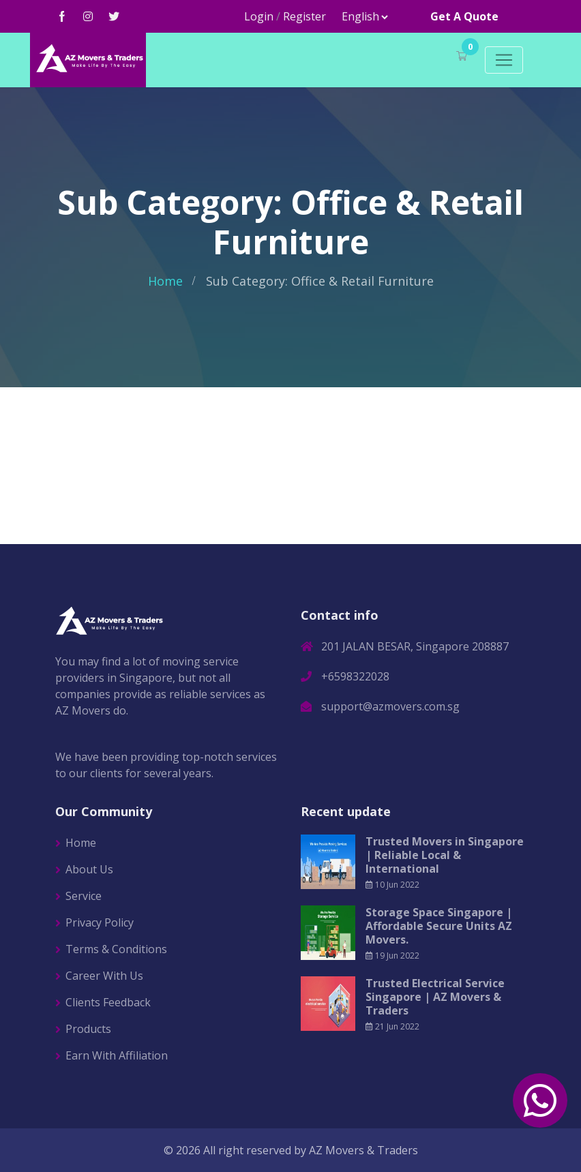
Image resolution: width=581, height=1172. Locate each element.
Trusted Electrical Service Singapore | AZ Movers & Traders (435, 997)
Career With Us (104, 975)
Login (258, 16)
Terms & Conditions (116, 949)
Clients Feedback (108, 1002)
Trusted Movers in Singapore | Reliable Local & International (445, 855)
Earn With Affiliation (116, 1055)
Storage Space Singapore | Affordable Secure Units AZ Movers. (439, 926)
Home (165, 281)
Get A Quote (464, 16)
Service (83, 895)
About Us (89, 869)
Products (88, 1028)
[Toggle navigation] (504, 60)
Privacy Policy (99, 922)
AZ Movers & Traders (363, 1150)
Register (304, 16)
